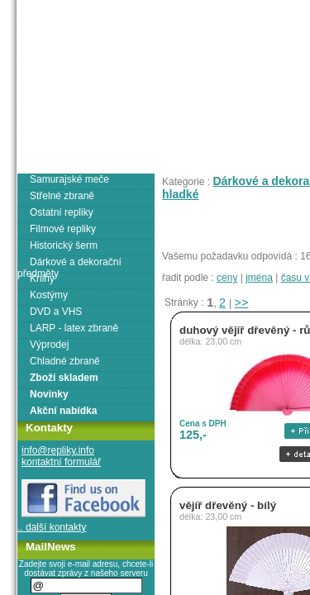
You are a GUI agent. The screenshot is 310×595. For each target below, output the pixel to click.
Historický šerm (64, 245)
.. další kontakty (51, 527)
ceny (227, 277)
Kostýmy (49, 295)
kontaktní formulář (61, 462)
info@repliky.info (57, 450)
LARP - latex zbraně (74, 328)
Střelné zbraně (62, 196)
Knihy (42, 278)
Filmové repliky (63, 229)
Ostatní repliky (61, 212)
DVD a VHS (56, 311)
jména (259, 277)
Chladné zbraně (65, 361)
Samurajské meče (69, 179)
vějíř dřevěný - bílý (227, 505)
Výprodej (49, 344)
